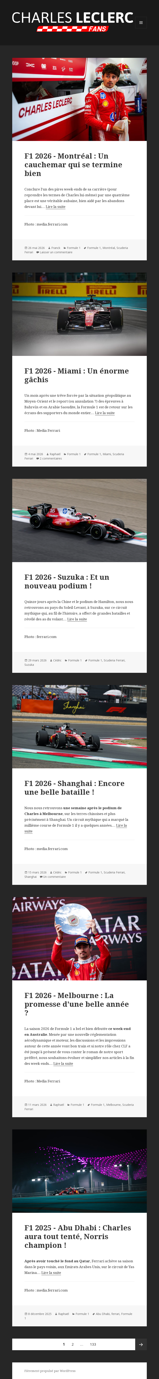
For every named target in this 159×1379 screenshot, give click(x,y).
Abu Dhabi (103, 1314)
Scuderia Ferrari (114, 660)
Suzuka (29, 665)
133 (94, 1343)
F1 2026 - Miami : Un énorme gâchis (76, 375)
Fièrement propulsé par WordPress (50, 1371)
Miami (107, 454)
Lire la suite (55, 206)
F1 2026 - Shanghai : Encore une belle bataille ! (74, 787)
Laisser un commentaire (56, 252)
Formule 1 (74, 248)
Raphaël (55, 454)
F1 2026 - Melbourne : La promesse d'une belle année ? (76, 1004)
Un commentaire (54, 877)
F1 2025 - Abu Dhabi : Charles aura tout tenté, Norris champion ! (77, 1236)
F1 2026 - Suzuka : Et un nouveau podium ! (66, 581)
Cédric (57, 660)
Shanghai (30, 877)
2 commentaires (51, 458)
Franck (55, 248)
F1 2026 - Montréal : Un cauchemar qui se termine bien (73, 164)
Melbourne (113, 1105)
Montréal (108, 248)
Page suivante (141, 1344)
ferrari (115, 1314)
